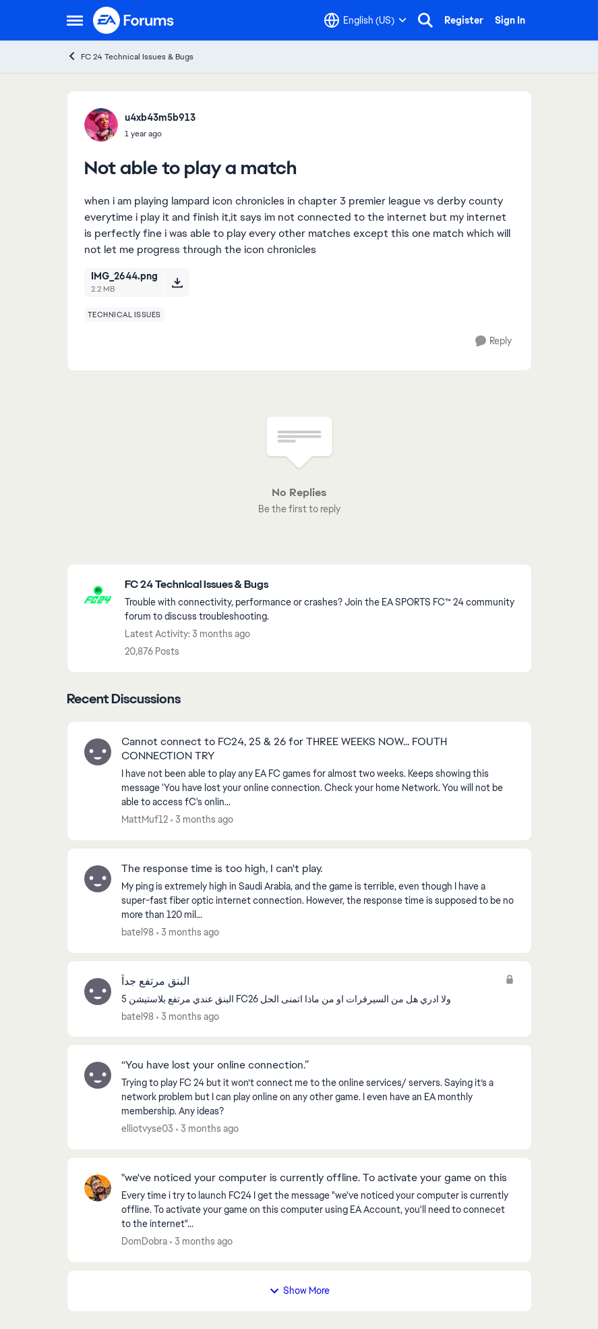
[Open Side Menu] (75, 20)
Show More (299, 1290)
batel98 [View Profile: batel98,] (137, 932)
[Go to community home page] (134, 20)
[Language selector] (365, 20)
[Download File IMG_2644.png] (177, 282)
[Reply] (493, 341)
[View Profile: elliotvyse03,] (97, 1075)
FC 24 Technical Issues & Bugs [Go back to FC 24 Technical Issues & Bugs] (130, 56)
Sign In (510, 20)
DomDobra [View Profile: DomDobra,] (144, 1241)
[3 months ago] (202, 820)
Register (463, 20)
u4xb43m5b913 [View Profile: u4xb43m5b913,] (160, 117)
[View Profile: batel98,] (97, 878)
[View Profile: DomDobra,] (97, 1187)
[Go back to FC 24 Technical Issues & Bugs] (321, 585)
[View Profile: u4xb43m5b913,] (101, 125)
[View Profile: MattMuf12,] (97, 751)
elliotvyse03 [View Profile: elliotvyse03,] (147, 1128)
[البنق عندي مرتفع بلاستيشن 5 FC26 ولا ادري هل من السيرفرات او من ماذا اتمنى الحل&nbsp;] (309, 999)
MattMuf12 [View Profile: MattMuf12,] (144, 819)
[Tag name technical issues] (124, 314)
